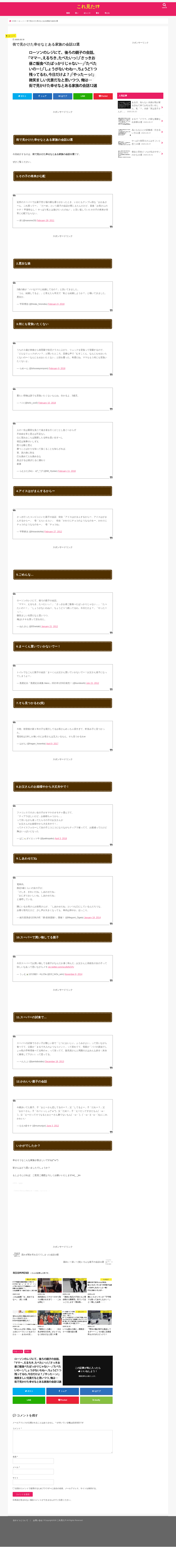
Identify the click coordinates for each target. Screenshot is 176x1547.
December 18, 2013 (54, 1061)
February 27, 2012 (53, 531)
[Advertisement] (63, 120)
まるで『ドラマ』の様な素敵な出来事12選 (139, 121)
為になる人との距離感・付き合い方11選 (139, 132)
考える (107, 13)
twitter (21, 1183)
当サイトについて (20, 1521)
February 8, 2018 (56, 304)
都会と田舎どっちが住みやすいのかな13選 (139, 154)
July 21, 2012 (92, 683)
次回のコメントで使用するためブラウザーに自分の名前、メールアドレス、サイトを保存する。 (56, 1489)
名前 (15, 1457)
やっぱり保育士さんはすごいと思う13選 (139, 143)
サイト (15, 1478)
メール (16, 1468)
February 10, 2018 (47, 403)
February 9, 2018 (57, 368)
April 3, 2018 (61, 838)
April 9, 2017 (52, 743)
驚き (97, 13)
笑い (76, 13)
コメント (17, 1429)
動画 (68, 13)
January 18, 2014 (92, 917)
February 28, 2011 (45, 220)
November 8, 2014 (73, 974)
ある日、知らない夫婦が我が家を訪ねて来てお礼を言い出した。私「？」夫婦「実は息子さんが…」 (139, 107)
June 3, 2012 (52, 1126)
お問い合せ (36, 1521)
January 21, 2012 (49, 626)
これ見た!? (88, 6)
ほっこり (87, 13)
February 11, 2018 (67, 471)
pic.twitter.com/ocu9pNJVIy (61, 967)
